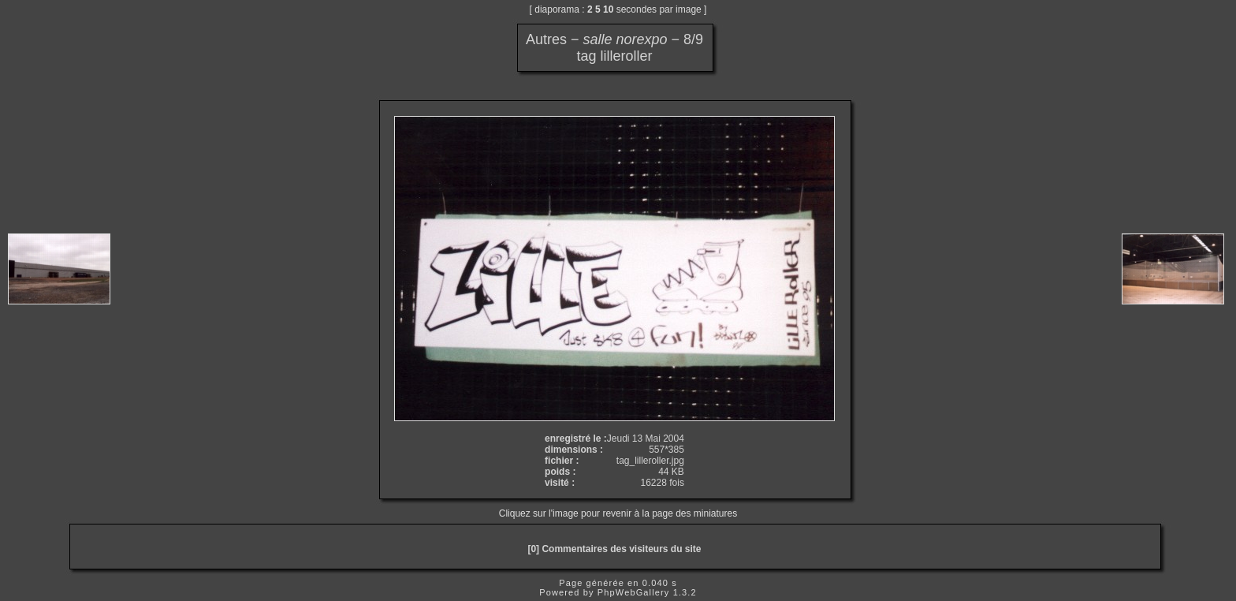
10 (608, 9)
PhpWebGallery (634, 592)
